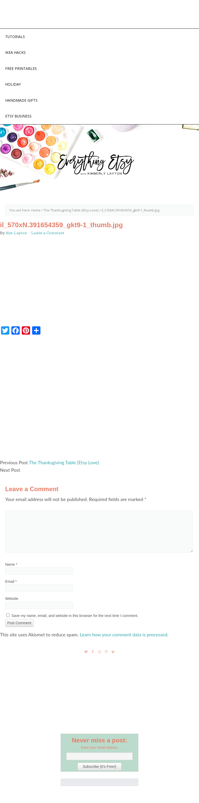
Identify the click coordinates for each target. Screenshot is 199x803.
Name (11, 565)
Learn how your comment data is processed (124, 635)
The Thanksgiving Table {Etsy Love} (64, 463)
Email (11, 582)
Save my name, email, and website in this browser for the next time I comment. (75, 616)
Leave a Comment (47, 233)
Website (11, 599)
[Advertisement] (99, 399)
